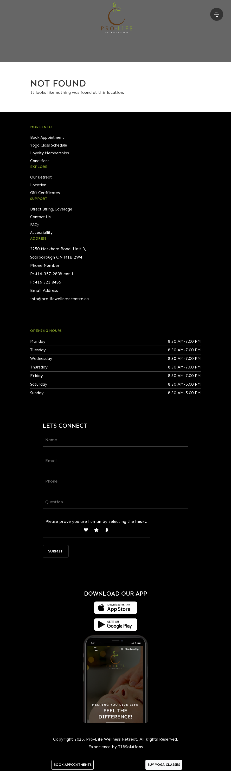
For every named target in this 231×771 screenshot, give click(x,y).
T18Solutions (130, 746)
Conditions (39, 161)
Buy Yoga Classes (163, 765)
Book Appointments (73, 765)
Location (38, 185)
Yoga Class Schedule (48, 145)
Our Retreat (41, 177)
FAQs (35, 224)
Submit (55, 551)
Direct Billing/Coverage (51, 209)
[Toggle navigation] (216, 14)
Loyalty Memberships (49, 153)
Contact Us (40, 217)
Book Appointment (47, 137)
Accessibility (41, 232)
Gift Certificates (45, 192)
